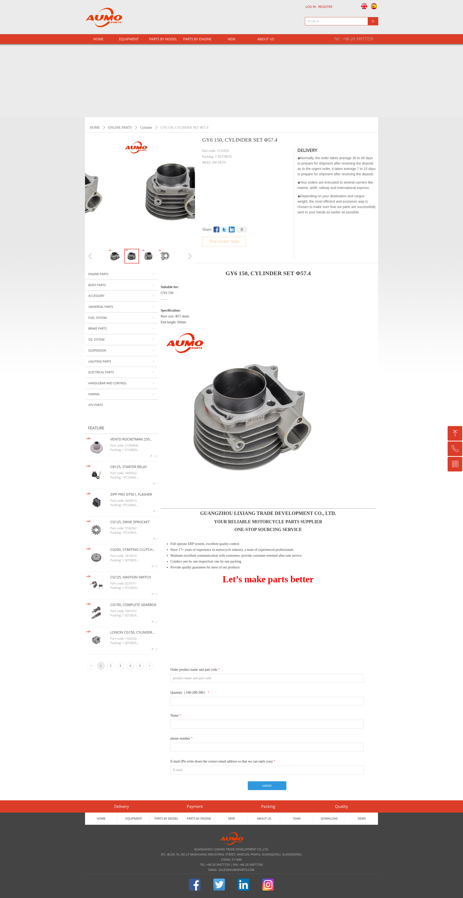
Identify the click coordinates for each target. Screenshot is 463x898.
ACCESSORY (121, 295)
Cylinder (146, 127)
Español (374, 6)
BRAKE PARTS (121, 328)
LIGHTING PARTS (121, 361)
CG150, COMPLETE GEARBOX (133, 604)
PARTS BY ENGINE (197, 39)
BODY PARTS (121, 285)
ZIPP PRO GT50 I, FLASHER (131, 494)
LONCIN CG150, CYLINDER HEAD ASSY (131, 632)
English (362, 6)
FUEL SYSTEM (121, 317)
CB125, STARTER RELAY (128, 466)
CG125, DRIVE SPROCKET (130, 522)
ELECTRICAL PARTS (121, 372)
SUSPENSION (121, 350)
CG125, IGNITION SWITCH (130, 577)
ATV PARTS (95, 405)
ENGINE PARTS (120, 127)
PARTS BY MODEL (163, 39)
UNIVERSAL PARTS (121, 306)
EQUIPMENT (129, 39)
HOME (95, 127)
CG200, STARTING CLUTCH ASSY (131, 550)
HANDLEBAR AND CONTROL (121, 383)
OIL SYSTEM (121, 339)
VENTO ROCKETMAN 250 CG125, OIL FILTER (130, 439)
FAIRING (121, 394)
